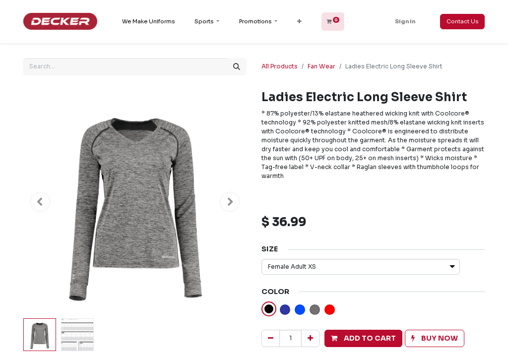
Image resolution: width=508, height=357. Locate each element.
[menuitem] (148, 21)
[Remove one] (270, 338)
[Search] (237, 66)
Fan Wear (321, 66)
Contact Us (462, 21)
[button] (299, 21)
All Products (279, 66)
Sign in (405, 21)
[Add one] (310, 338)
